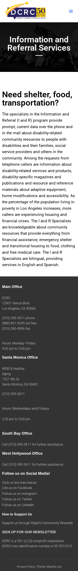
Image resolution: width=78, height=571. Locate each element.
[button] (71, 11)
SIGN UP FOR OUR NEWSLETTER (29, 532)
